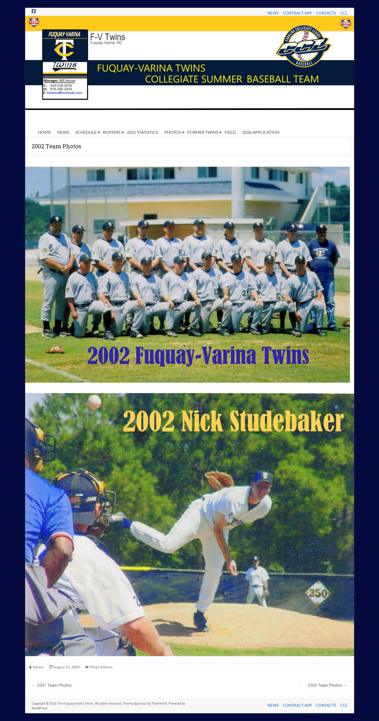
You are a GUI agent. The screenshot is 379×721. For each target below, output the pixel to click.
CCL (344, 13)
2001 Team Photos (52, 685)
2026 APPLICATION (260, 132)
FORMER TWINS (202, 132)
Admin (38, 667)
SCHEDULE (86, 132)
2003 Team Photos (327, 685)
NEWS (273, 13)
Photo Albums (101, 667)
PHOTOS (172, 132)
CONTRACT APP (297, 13)
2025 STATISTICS (142, 132)
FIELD (230, 132)
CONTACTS (326, 13)
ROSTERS (111, 132)
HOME (44, 132)
